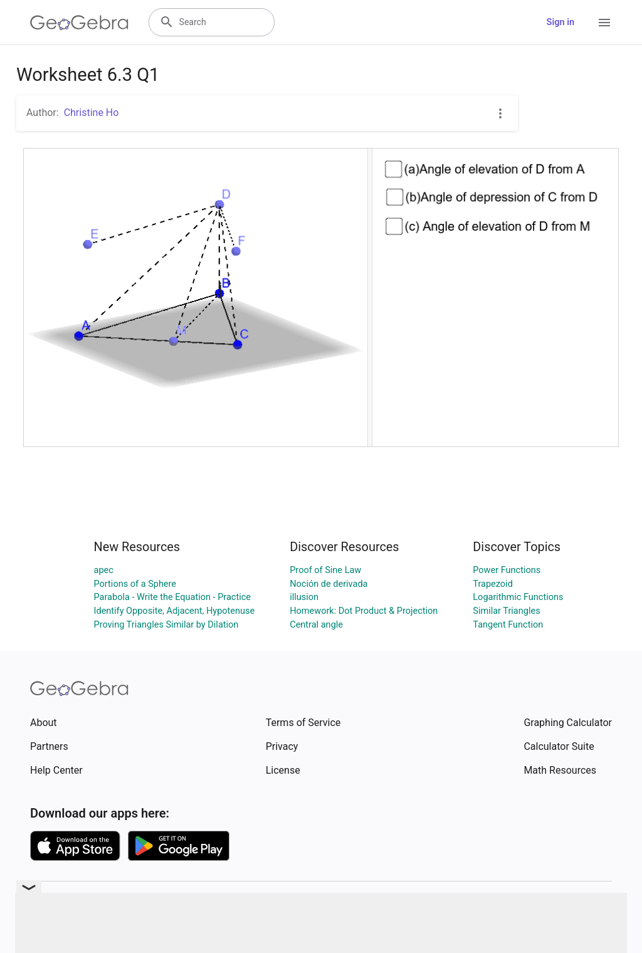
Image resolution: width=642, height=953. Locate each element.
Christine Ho (91, 112)
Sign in (560, 22)
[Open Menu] (604, 22)
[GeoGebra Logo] (79, 22)
